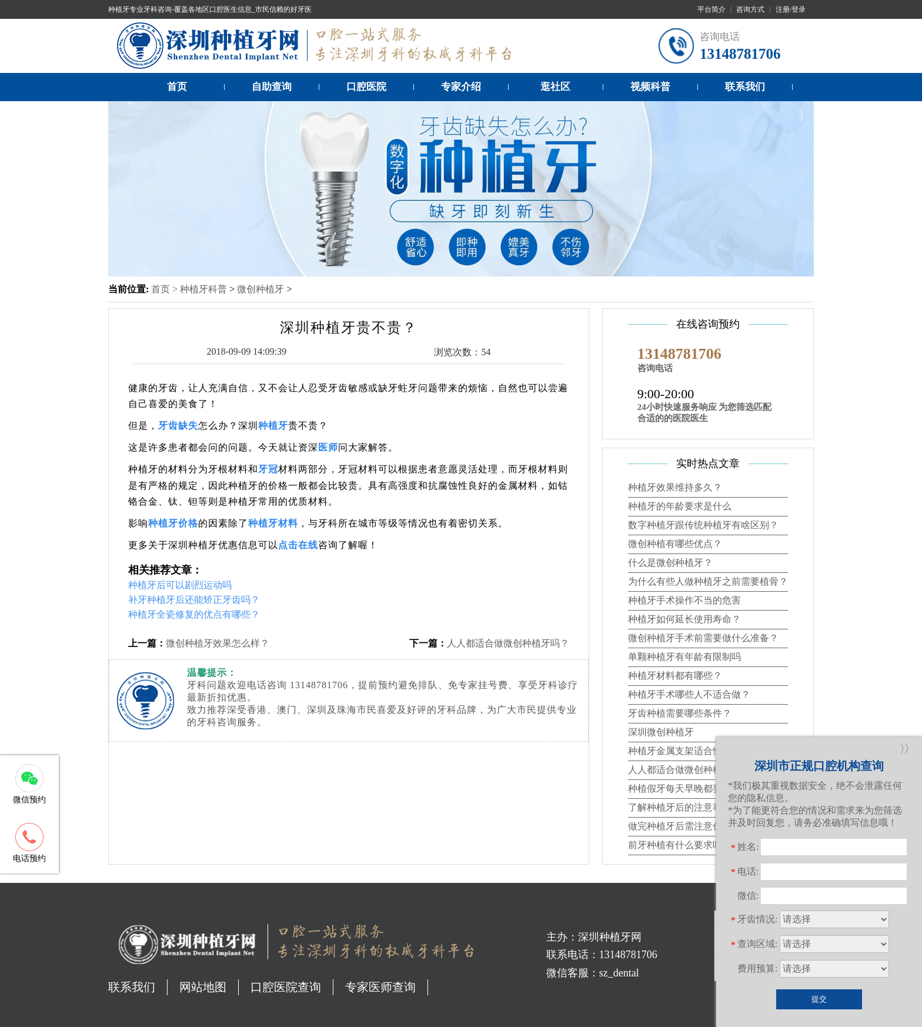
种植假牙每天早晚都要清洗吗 (689, 788)
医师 (328, 447)
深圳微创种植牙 (661, 732)
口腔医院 (366, 86)
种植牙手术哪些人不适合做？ (689, 694)
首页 (177, 86)
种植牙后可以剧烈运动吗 (180, 585)
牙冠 (268, 469)
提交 (819, 999)
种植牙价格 (173, 523)
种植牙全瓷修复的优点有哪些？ (194, 614)
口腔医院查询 (285, 987)
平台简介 (711, 9)
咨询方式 (750, 9)
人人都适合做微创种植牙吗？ (508, 643)
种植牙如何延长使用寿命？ (684, 619)
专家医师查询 (380, 987)
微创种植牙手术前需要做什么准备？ (703, 638)
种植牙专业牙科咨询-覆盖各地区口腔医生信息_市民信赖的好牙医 (210, 9)
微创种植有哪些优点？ (675, 544)
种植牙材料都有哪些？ (675, 676)
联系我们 (745, 86)
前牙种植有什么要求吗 (675, 845)
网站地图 (202, 987)
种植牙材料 (273, 523)
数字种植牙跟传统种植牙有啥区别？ (703, 525)
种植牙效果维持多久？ (675, 487)
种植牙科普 (203, 289)
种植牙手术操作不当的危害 (684, 600)
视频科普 (650, 86)
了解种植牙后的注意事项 (679, 807)
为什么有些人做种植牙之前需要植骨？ (708, 581)
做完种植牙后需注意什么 (679, 826)
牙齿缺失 (178, 426)
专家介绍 (461, 86)
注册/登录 (791, 9)
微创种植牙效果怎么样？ (217, 643)
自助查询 (272, 86)
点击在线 (298, 545)
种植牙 (273, 426)
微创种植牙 (260, 289)
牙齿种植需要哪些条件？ (679, 713)
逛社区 (555, 86)
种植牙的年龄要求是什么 (679, 506)
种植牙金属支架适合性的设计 (689, 751)
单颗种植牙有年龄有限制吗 (684, 657)
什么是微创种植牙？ (670, 563)
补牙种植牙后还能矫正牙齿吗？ (194, 600)
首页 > (165, 289)
